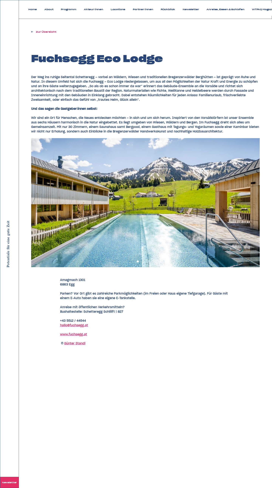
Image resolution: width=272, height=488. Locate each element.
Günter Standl (74, 343)
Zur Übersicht (46, 31)
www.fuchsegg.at (73, 334)
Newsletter (9, 482)
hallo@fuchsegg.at (74, 325)
